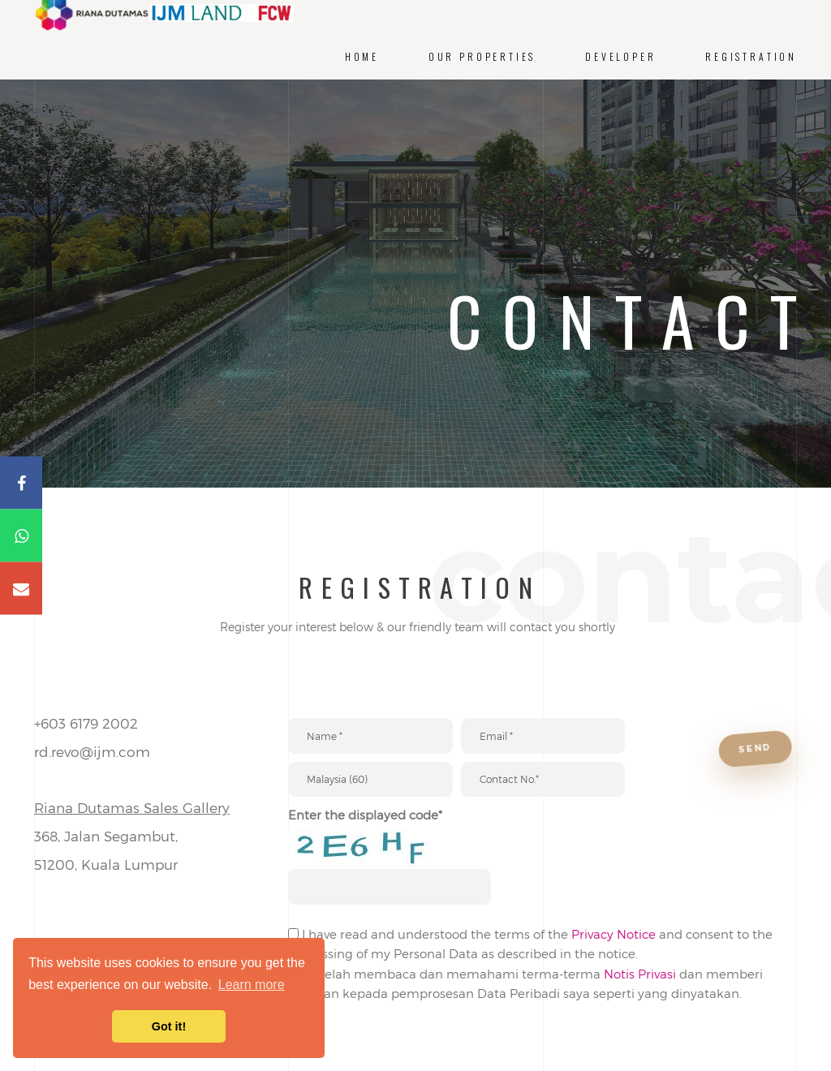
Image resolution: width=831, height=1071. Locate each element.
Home (362, 56)
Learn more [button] (251, 984)
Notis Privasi (640, 997)
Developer (620, 56)
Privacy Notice (613, 958)
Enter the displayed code (365, 831)
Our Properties (482, 56)
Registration (751, 56)
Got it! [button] (169, 1026)
